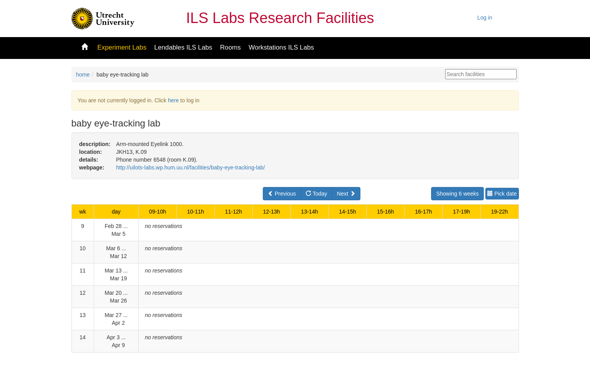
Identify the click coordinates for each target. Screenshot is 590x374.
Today (316, 194)
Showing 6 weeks (457, 194)
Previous (282, 194)
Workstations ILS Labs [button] (281, 47)
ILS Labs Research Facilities (280, 18)
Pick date (502, 194)
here (173, 100)
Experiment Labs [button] (121, 47)
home (83, 74)
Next (346, 194)
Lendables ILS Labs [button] (183, 47)
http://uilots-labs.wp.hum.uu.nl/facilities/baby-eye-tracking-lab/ (190, 167)
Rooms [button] (230, 47)
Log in (484, 17)
